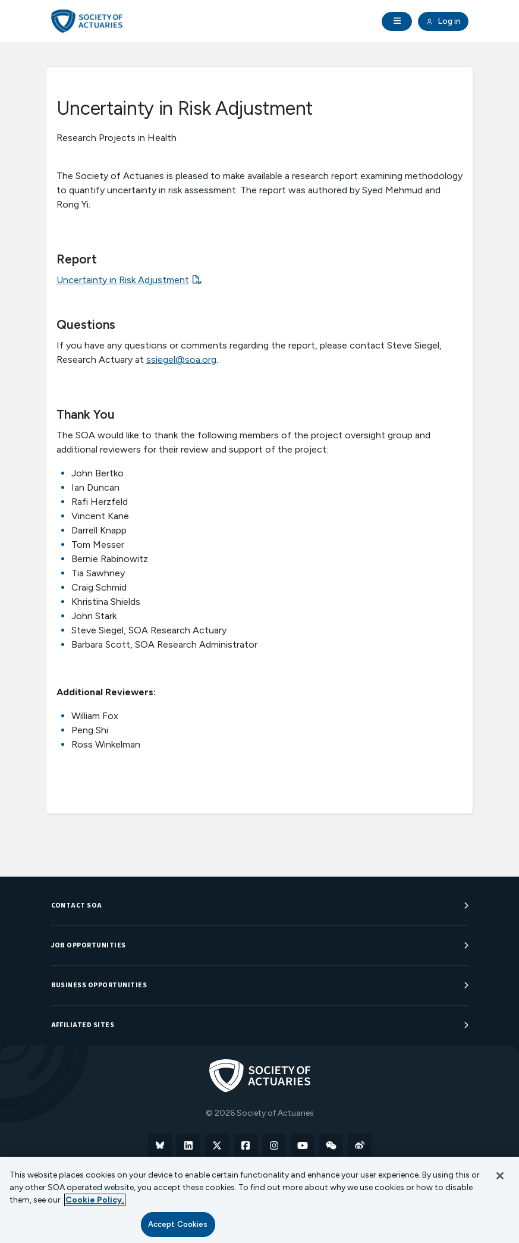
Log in (443, 21)
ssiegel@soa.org (181, 359)
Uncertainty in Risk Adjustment (122, 279)
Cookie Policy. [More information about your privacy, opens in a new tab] (94, 1200)
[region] (259, 1200)
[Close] (500, 1176)
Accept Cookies (178, 1224)
